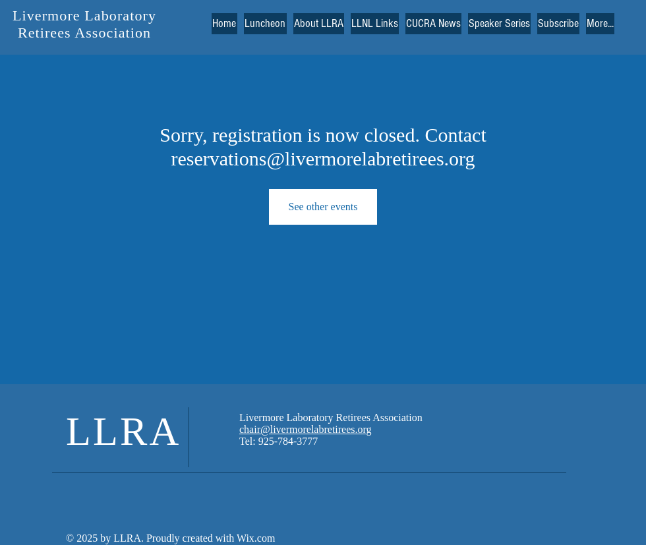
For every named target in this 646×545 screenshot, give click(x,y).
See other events (323, 206)
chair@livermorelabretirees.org (305, 429)
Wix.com (254, 538)
